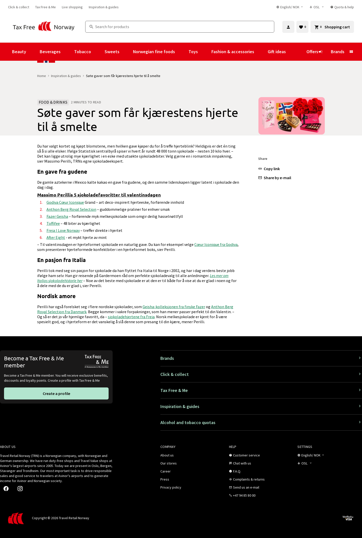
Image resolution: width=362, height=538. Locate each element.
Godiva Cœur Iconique (65, 202)
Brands (337, 51)
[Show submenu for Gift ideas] (292, 52)
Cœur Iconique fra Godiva (216, 244)
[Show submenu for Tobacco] (98, 52)
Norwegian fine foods (154, 51)
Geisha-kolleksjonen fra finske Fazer (174, 306)
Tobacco (82, 51)
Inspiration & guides (66, 76)
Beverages (50, 51)
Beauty (19, 51)
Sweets (112, 51)
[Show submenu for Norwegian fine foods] (182, 52)
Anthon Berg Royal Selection (71, 209)
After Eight (56, 237)
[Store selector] (316, 7)
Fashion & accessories (232, 51)
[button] (269, 169)
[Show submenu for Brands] (351, 52)
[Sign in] (288, 27)
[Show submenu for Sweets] (126, 52)
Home (41, 76)
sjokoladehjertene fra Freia (131, 316)
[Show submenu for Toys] (204, 52)
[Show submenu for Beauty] (33, 52)
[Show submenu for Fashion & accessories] (261, 52)
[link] (18, 7)
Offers (314, 51)
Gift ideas (277, 51)
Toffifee (53, 223)
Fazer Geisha (57, 216)
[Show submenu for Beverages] (67, 52)
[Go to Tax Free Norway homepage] (43, 26)
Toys (193, 51)
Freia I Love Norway (63, 230)
